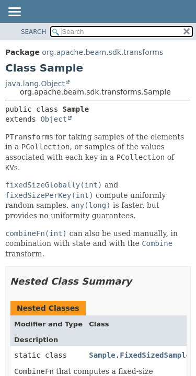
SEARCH (34, 32)
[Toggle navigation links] (14, 12)
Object (53, 119)
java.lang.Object (35, 83)
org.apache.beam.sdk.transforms (102, 52)
